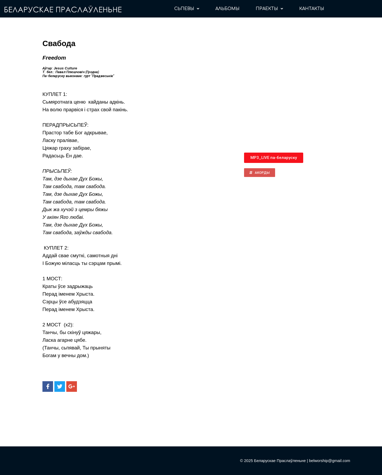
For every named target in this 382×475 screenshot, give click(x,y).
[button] (273, 158)
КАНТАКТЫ (311, 8)
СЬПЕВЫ (186, 8)
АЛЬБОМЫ (227, 8)
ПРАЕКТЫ (269, 8)
